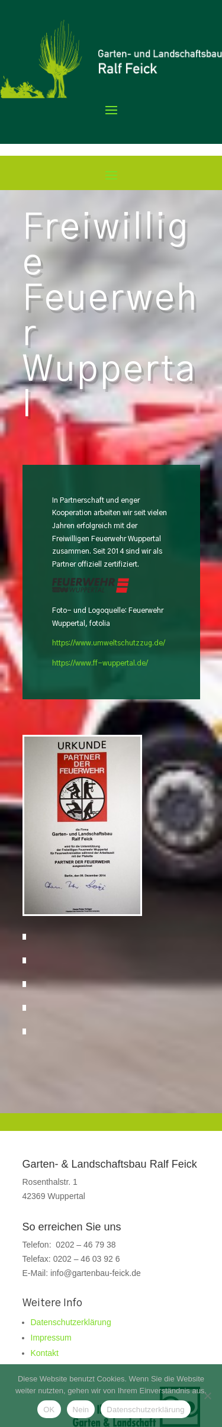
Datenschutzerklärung (71, 1322)
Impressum (51, 1337)
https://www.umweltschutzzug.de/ (108, 643)
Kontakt (45, 1353)
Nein (81, 1409)
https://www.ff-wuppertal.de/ (100, 663)
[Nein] (207, 1396)
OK (48, 1409)
